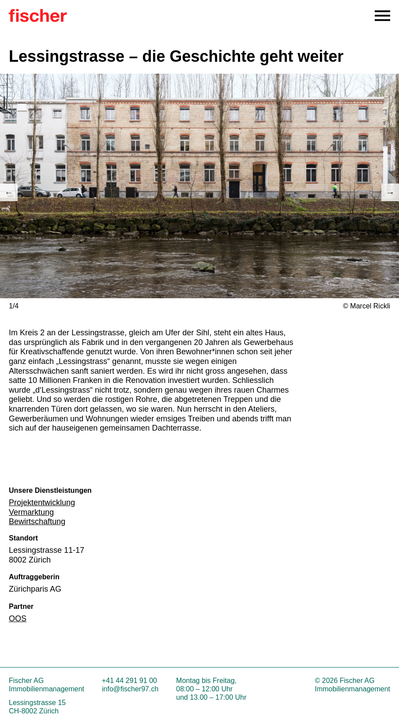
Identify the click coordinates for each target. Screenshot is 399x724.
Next (390, 192)
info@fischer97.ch (130, 689)
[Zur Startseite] (38, 19)
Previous (9, 192)
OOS (17, 618)
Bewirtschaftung (37, 521)
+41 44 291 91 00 (129, 680)
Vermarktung (31, 512)
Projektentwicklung (42, 502)
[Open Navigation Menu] (382, 15)
